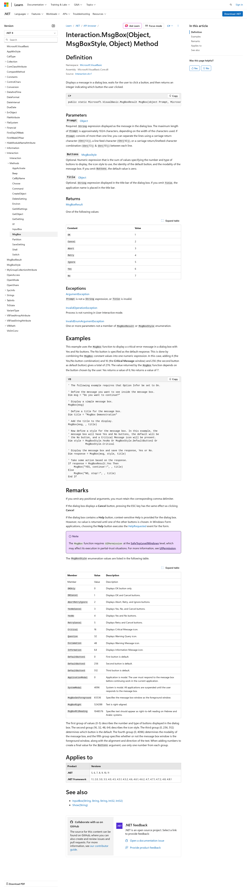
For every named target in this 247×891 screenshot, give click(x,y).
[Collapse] (53, 26)
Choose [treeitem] (16, 183)
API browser (90, 25)
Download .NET (232, 13)
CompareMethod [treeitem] (16, 71)
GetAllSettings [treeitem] (19, 208)
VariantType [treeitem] (13, 310)
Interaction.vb (82, 73)
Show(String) (80, 805)
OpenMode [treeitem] (13, 279)
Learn (69, 25)
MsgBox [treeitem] (16, 234)
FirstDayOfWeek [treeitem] (15, 132)
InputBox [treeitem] (17, 229)
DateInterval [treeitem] (13, 102)
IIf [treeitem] (13, 224)
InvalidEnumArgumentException (85, 321)
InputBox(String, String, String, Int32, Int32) (97, 800)
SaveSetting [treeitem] (18, 244)
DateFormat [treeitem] (13, 97)
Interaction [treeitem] (15, 158)
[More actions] (178, 25)
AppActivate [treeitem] (18, 168)
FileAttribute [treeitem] (13, 117)
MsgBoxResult (74, 204)
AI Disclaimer (11, 880)
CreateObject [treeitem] (19, 193)
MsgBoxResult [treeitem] (14, 259)
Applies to (196, 45)
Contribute (61, 880)
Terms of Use (125, 880)
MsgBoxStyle (89, 154)
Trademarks (142, 880)
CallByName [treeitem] (18, 178)
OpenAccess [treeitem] (13, 275)
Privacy (75, 880)
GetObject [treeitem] (17, 214)
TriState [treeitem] (11, 305)
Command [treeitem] (17, 188)
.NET (77, 25)
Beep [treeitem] (14, 173)
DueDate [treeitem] (11, 107)
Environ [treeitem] (16, 203)
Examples (196, 36)
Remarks (195, 41)
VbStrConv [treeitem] (12, 330)
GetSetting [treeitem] (18, 219)
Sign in (239, 4)
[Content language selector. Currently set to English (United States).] (20, 872)
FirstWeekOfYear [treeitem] (15, 137)
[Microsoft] (6, 4)
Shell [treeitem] (14, 249)
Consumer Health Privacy (98, 880)
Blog (46, 880)
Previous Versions (31, 880)
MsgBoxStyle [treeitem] (13, 264)
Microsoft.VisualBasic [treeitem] (18, 46)
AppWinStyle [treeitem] (13, 51)
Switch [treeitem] (15, 254)
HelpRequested (137, 526)
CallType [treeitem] (11, 56)
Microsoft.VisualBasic (91, 65)
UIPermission (168, 548)
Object (84, 121)
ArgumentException (77, 294)
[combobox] (31, 33)
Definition (196, 32)
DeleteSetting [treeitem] (19, 198)
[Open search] (230, 5)
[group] (123, 102)
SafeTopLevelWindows (145, 543)
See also (195, 50)
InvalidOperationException (81, 307)
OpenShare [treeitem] (13, 285)
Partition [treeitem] (16, 239)
